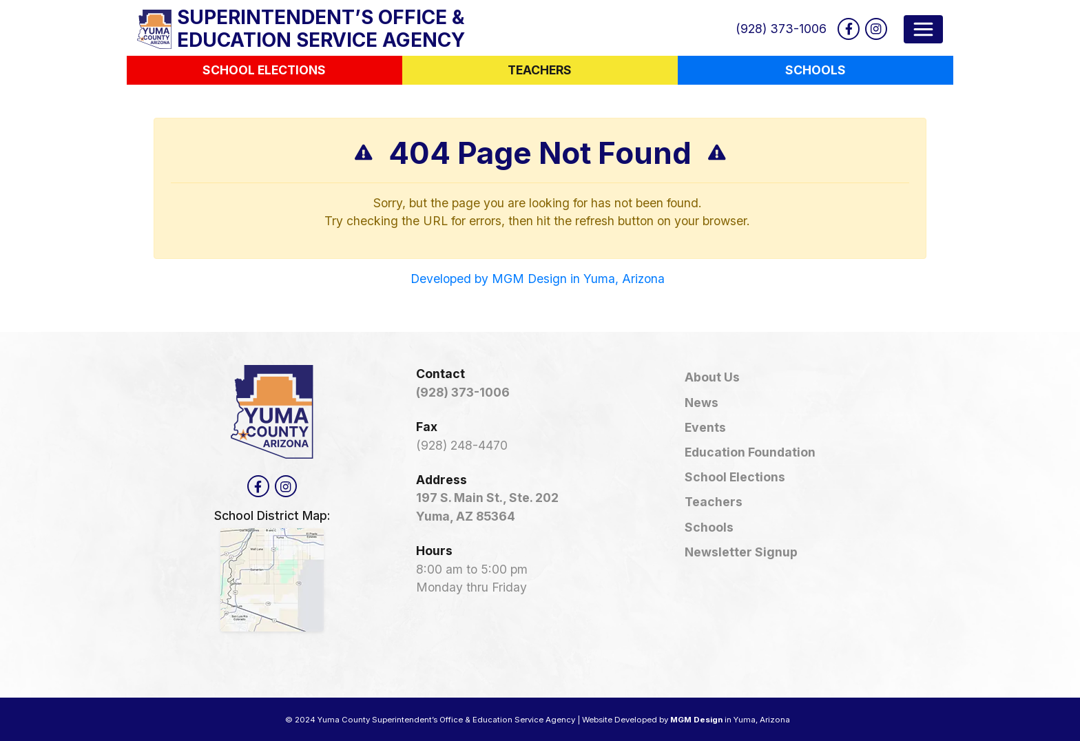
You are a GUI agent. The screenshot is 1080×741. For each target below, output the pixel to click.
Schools (709, 527)
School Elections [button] (264, 70)
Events (705, 427)
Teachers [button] (540, 70)
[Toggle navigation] (923, 29)
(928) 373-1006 (781, 28)
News (701, 402)
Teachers (713, 501)
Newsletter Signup (741, 552)
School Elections (735, 477)
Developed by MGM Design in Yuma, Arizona (538, 278)
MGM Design (696, 719)
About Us (712, 377)
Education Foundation (750, 452)
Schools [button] (815, 70)
